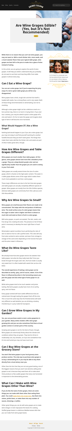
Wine (6, 5)
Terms (38, 425)
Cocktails (16, 5)
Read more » (65, 81)
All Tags (36, 423)
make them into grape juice (22, 396)
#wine (36, 36)
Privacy (34, 425)
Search (41, 423)
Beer (3, 5)
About (31, 423)
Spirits (11, 5)
